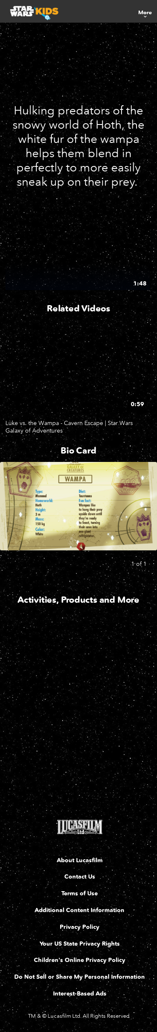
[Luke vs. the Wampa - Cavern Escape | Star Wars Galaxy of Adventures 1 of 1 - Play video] (77, 372)
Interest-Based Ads (79, 993)
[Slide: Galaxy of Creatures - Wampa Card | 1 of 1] (78, 506)
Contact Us (79, 876)
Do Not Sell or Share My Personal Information (79, 976)
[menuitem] (145, 11)
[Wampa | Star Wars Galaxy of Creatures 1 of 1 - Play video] (77, 249)
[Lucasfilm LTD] (79, 827)
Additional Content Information (79, 910)
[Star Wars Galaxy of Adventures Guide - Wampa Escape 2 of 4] (106, 670)
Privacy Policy (79, 927)
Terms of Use (79, 893)
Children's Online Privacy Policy (79, 960)
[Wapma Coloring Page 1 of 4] (36, 670)
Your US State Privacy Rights (80, 943)
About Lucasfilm (80, 860)
